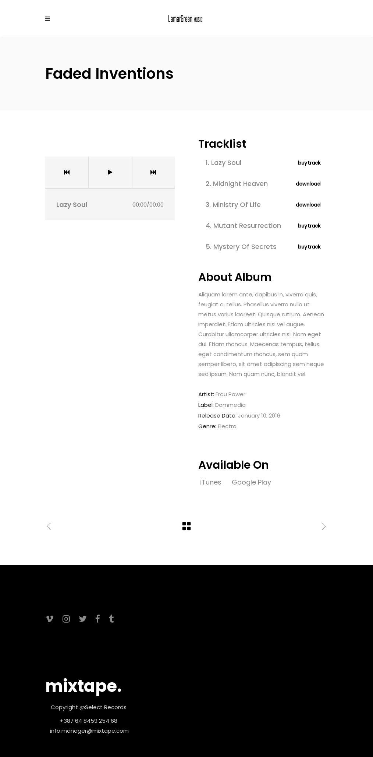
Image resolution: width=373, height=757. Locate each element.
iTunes (211, 482)
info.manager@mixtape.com (89, 731)
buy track (309, 162)
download (308, 183)
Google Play (251, 482)
